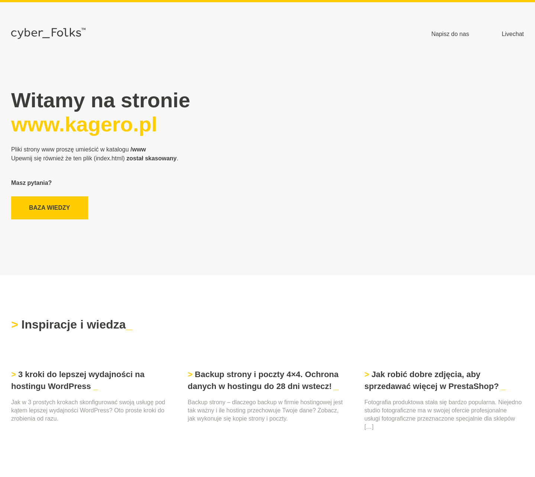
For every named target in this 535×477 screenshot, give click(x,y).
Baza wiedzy (49, 208)
